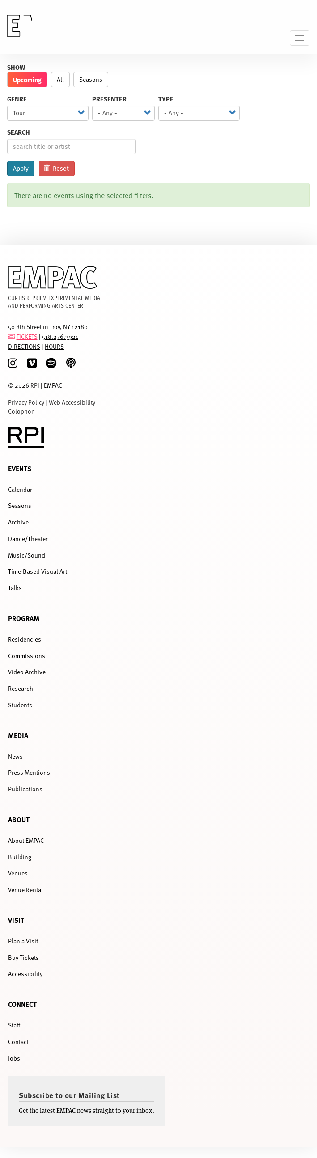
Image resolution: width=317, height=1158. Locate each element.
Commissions (26, 655)
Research (20, 688)
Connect (22, 1004)
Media (18, 735)
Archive (18, 522)
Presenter (109, 99)
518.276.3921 (60, 336)
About (19, 819)
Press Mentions (29, 772)
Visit (16, 920)
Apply (21, 168)
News (15, 756)
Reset (56, 168)
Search (18, 132)
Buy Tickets (23, 957)
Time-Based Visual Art (37, 571)
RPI (34, 385)
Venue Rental (25, 889)
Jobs (14, 1058)
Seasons (90, 79)
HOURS (54, 346)
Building (19, 857)
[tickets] (11, 336)
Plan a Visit (23, 941)
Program (23, 618)
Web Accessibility (72, 402)
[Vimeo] (32, 363)
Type (165, 99)
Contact (18, 1041)
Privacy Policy (26, 402)
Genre (17, 99)
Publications (25, 789)
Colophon (21, 411)
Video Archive (27, 672)
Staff (14, 1025)
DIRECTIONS (24, 346)
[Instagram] (12, 363)
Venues (18, 873)
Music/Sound (26, 555)
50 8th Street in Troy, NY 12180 (48, 326)
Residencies (24, 639)
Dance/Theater (28, 538)
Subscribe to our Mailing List (69, 1095)
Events (19, 468)
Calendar (20, 489)
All (60, 79)
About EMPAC (26, 840)
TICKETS (27, 336)
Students (20, 705)
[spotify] (51, 363)
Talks (15, 587)
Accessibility (25, 973)
